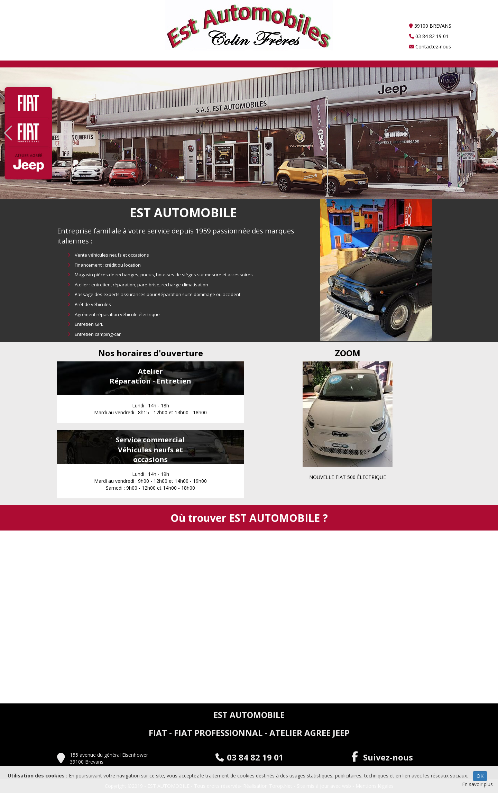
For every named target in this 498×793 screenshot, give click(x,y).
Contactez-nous (430, 46)
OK (480, 776)
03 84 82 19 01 (429, 36)
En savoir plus (477, 784)
